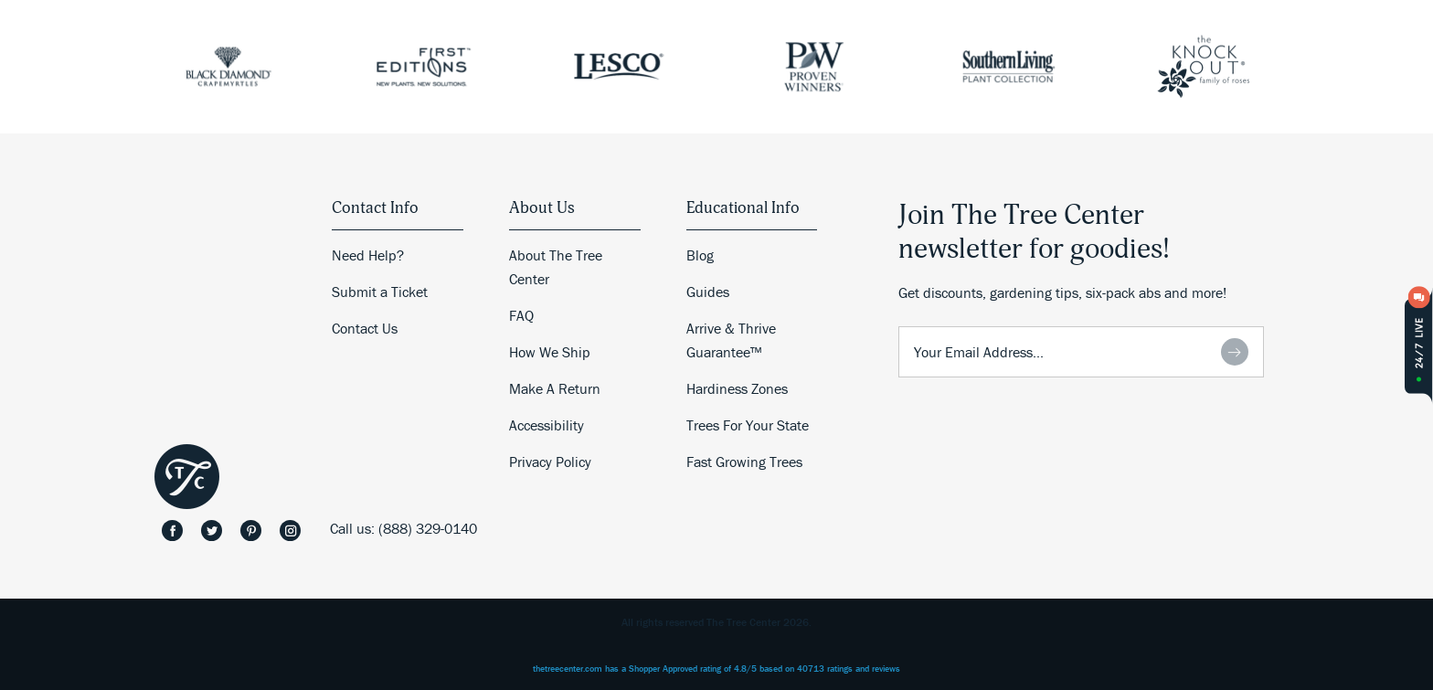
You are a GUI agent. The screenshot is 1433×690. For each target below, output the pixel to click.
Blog (700, 255)
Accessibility (546, 425)
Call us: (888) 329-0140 (403, 528)
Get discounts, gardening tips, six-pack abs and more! (1062, 292)
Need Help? (368, 255)
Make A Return (554, 388)
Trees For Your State (747, 425)
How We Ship (549, 352)
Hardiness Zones (737, 388)
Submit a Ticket (380, 291)
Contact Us (365, 328)
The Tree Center (186, 476)
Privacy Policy (550, 461)
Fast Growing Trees (744, 461)
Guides (707, 291)
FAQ (521, 315)
